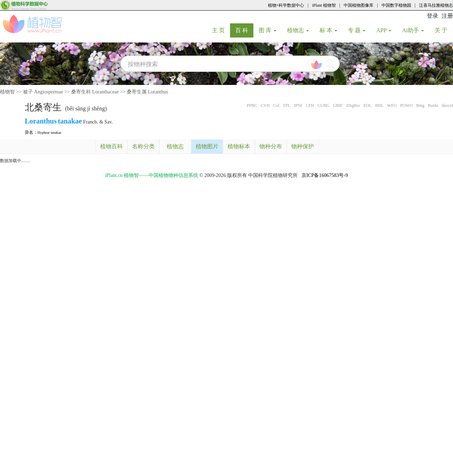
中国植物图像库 (358, 5)
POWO (406, 105)
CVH (265, 105)
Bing (420, 105)
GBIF (338, 105)
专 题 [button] (357, 30)
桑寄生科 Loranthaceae (95, 91)
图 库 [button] (267, 30)
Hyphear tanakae (49, 132)
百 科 (244, 30)
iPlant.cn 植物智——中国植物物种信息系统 (151, 175)
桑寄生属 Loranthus (147, 91)
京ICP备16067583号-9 (325, 175)
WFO (392, 105)
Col (276, 105)
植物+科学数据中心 (286, 5)
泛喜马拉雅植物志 (436, 5)
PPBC (252, 105)
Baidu (433, 105)
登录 (432, 16)
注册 (447, 16)
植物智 (7, 91)
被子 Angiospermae (43, 91)
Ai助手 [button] (413, 30)
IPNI (298, 105)
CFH (310, 105)
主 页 (221, 30)
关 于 (444, 30)
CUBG (323, 105)
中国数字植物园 (396, 5)
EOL (367, 105)
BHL (379, 105)
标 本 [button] (328, 30)
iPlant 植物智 (324, 5)
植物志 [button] (298, 30)
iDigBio (353, 105)
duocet (447, 105)
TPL (286, 105)
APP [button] (383, 30)
